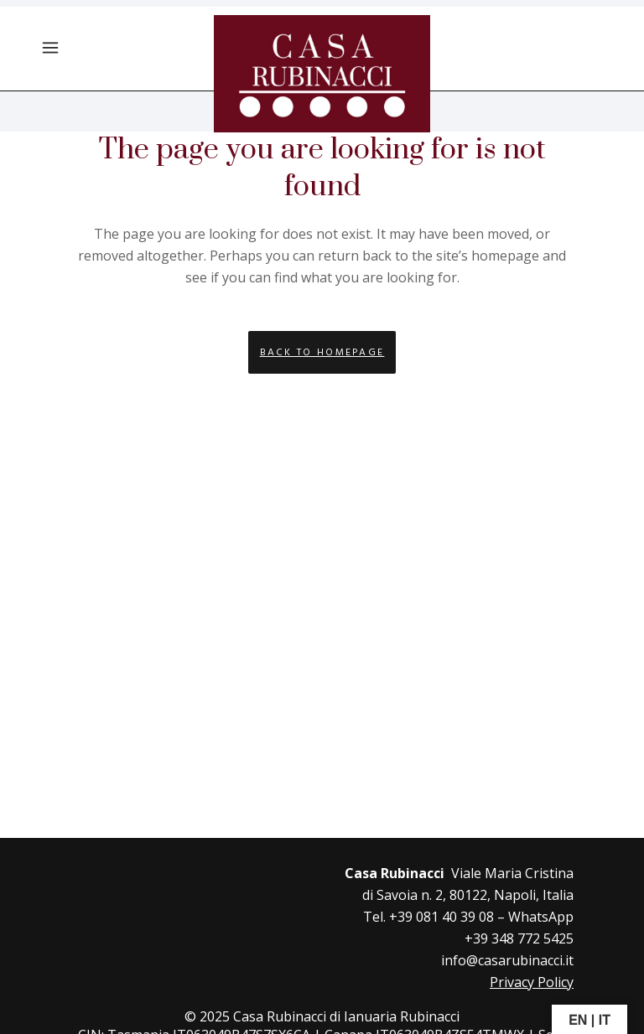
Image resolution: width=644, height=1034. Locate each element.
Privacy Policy (532, 982)
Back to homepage (322, 352)
